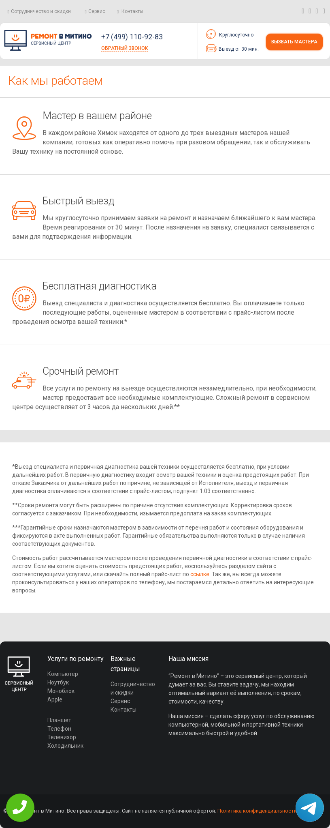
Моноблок (61, 691)
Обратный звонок (124, 48)
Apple (54, 699)
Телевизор (61, 737)
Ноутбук (58, 682)
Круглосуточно (229, 34)
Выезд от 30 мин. (232, 48)
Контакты (132, 11)
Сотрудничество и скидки (41, 11)
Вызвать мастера (294, 42)
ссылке (199, 574)
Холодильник (65, 745)
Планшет (59, 720)
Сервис (96, 11)
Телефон (59, 728)
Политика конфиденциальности (257, 811)
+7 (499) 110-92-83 (132, 36)
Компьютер (62, 674)
